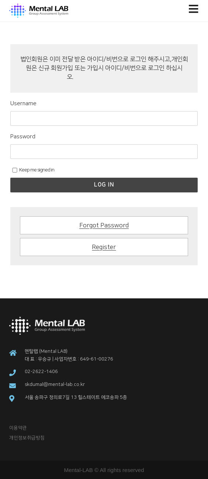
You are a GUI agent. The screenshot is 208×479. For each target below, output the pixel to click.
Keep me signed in (33, 170)
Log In (104, 185)
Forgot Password (104, 225)
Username (23, 103)
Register (104, 247)
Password (22, 137)
